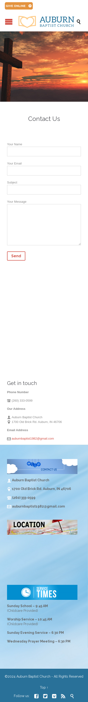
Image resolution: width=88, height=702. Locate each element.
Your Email (44, 167)
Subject (44, 186)
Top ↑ (44, 687)
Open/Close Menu (9, 22)
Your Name (44, 147)
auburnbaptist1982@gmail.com (33, 438)
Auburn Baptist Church (33, 676)
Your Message (44, 223)
